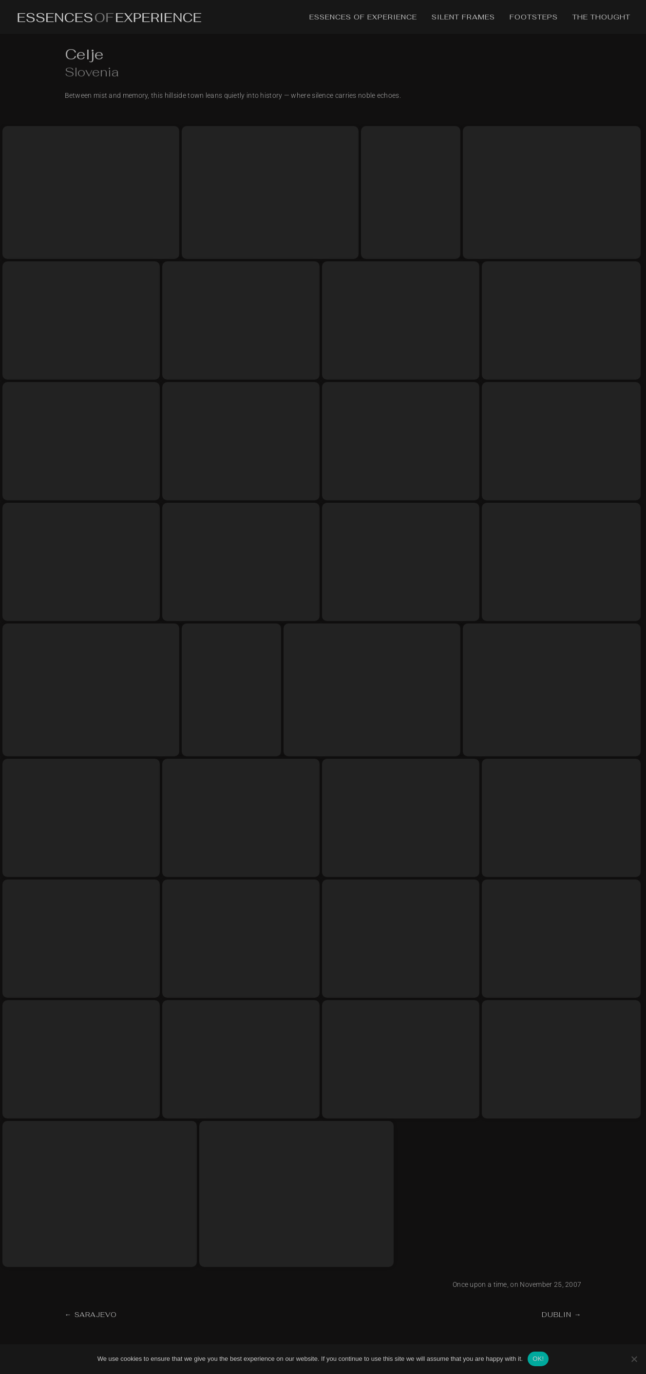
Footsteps (534, 17)
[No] (634, 1359)
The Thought (601, 17)
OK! (538, 1358)
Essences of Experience (363, 17)
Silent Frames (463, 17)
